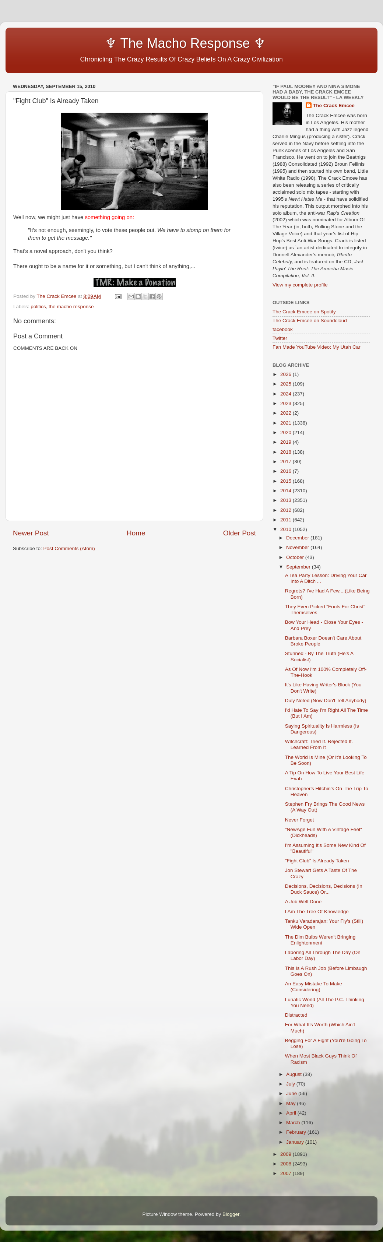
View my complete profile (300, 285)
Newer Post (31, 533)
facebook (283, 329)
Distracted (296, 1015)
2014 (286, 490)
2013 (286, 500)
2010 (286, 529)
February (297, 1132)
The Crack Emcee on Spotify (304, 311)
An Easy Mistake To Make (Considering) (313, 986)
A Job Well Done (303, 901)
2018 (286, 452)
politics (38, 306)
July (291, 1084)
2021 (286, 423)
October (295, 557)
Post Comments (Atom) (69, 548)
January (295, 1142)
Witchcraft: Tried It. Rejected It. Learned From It (319, 744)
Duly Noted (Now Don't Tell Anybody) (325, 700)
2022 (286, 413)
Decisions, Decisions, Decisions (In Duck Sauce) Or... (323, 889)
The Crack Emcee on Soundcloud (310, 320)
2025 (286, 384)
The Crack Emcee (334, 105)
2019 (286, 442)
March (293, 1122)
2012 (286, 510)
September (299, 567)
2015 (286, 481)
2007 (286, 1173)
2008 (286, 1164)
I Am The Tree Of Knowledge (317, 911)
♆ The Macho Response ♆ (141, 43)
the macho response (71, 306)
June (292, 1093)
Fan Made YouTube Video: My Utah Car (317, 347)
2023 (286, 403)
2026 (286, 374)
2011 (286, 520)
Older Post (239, 533)
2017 (286, 461)
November (298, 547)
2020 (286, 432)
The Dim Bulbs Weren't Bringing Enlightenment (320, 940)
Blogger (230, 1214)
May (291, 1103)
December (298, 538)
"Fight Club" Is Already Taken (317, 860)
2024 (286, 394)
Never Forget (299, 820)
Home (136, 533)
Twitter (280, 338)
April (292, 1113)
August (294, 1074)
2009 (286, 1154)
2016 (286, 471)
